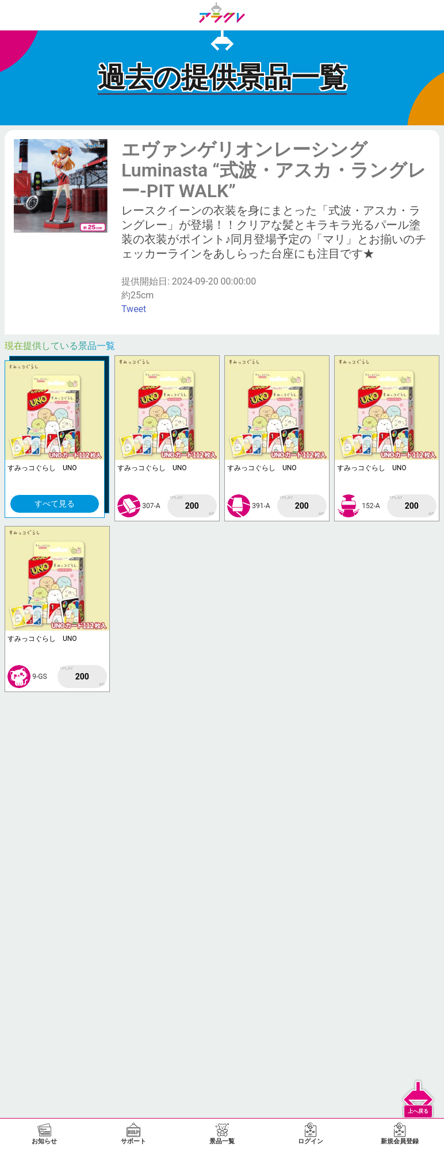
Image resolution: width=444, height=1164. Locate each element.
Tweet (133, 309)
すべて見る (55, 503)
